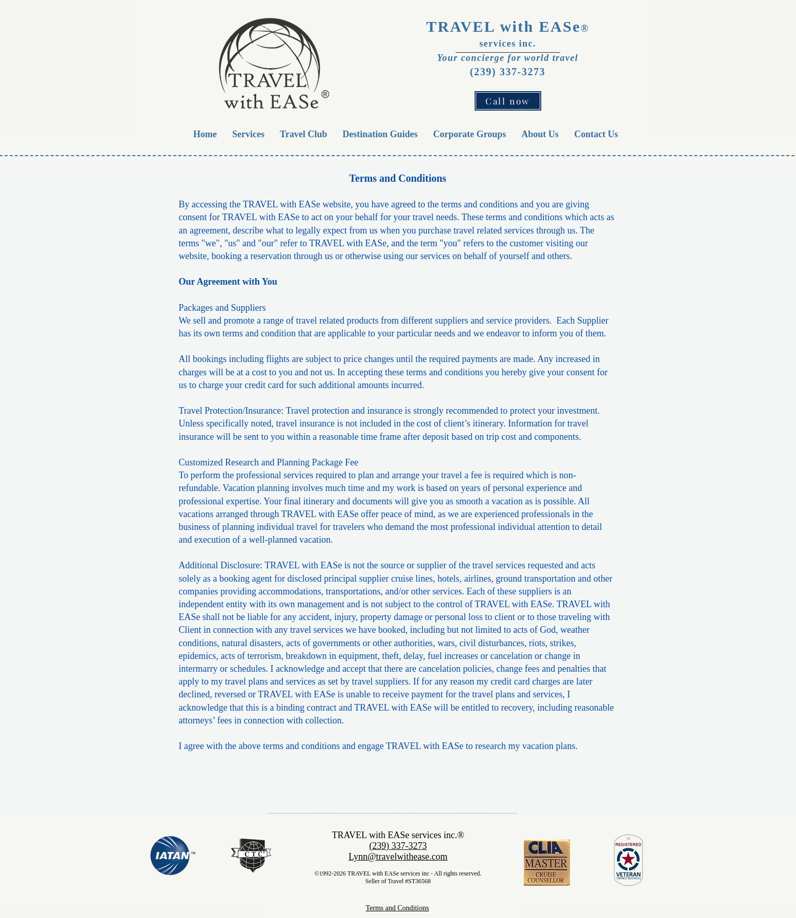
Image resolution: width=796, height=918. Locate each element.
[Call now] (508, 101)
